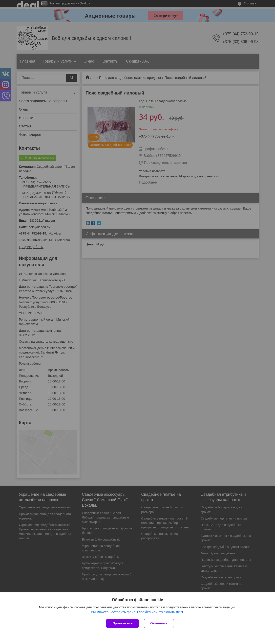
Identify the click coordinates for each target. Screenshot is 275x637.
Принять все (122, 623)
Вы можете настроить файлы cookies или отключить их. (136, 612)
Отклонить (158, 623)
